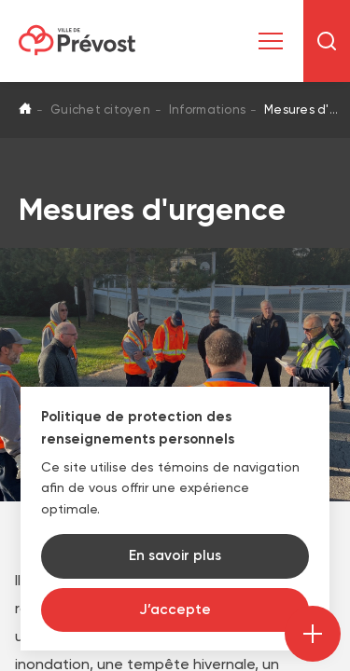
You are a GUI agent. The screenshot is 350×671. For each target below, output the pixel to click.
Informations (207, 109)
